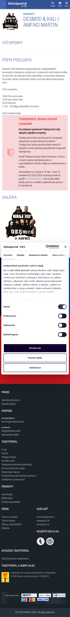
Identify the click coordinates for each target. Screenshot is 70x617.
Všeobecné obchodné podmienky (17, 464)
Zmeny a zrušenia (9, 516)
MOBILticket (7, 498)
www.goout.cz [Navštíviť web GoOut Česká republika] (43, 524)
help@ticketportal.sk (11, 430)
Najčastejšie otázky (10, 434)
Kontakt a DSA (8, 460)
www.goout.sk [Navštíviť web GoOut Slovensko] (43, 520)
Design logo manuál (11, 471)
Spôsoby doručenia (10, 400)
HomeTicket (7, 494)
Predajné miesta (9, 456)
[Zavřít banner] (65, 247)
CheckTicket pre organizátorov (15, 558)
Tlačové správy (8, 520)
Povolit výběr (35, 358)
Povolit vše (35, 348)
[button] (60, 5)
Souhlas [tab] (7, 255)
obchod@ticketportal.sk (13, 421)
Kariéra (5, 453)
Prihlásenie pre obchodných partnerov (19, 475)
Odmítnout (35, 367)
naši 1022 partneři (19, 270)
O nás (4, 449)
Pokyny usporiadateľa (11, 524)
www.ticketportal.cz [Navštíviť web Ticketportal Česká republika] (45, 516)
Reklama (5, 528)
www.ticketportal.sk (34, 178)
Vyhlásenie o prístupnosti (13, 479)
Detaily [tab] (20, 255)
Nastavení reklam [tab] (38, 255)
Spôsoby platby (9, 403)
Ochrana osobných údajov (13, 468)
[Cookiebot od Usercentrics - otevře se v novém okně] (46, 247)
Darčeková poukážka (11, 501)
